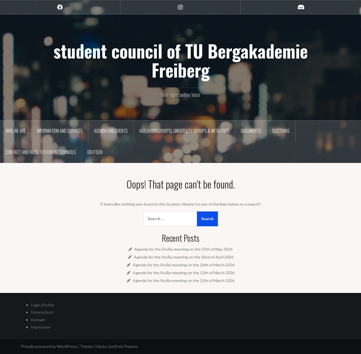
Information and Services (60, 130)
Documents (251, 130)
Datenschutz (42, 312)
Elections (281, 130)
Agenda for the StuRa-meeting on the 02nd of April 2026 (183, 257)
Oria (98, 346)
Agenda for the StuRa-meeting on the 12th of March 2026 (183, 272)
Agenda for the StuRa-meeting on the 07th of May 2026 (183, 249)
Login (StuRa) (42, 304)
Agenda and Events (111, 130)
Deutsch (95, 152)
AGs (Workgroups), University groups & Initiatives (184, 130)
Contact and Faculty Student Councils (41, 152)
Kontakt (38, 319)
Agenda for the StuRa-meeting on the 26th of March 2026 (183, 264)
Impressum (40, 327)
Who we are (16, 130)
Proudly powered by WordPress (49, 346)
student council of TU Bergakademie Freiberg (180, 60)
